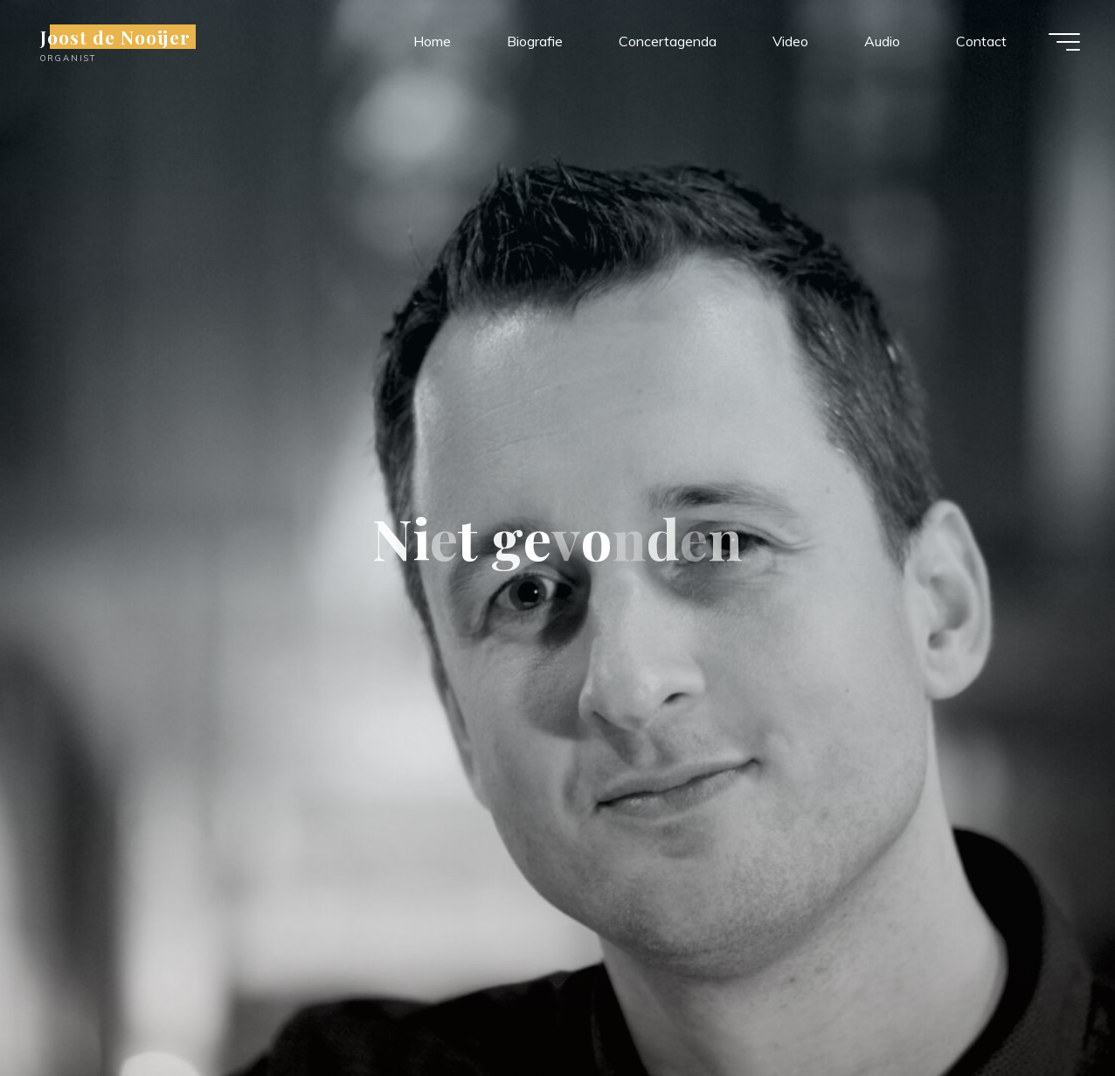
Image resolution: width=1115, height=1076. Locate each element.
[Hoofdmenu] (1064, 42)
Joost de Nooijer (115, 36)
